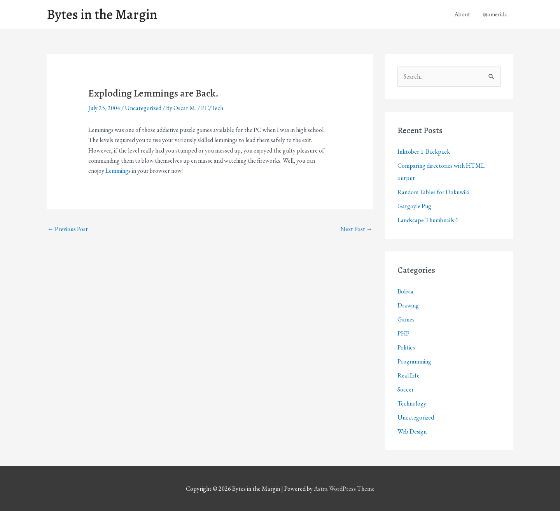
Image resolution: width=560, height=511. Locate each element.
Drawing (408, 305)
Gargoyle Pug (414, 206)
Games (406, 319)
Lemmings (118, 171)
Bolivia (405, 291)
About (462, 14)
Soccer (405, 389)
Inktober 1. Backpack (423, 152)
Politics (406, 347)
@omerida (495, 14)
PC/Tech (212, 108)
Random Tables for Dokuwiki (433, 192)
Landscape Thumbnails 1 (427, 220)
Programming (414, 361)
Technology (411, 403)
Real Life (408, 375)
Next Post (356, 229)
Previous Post (67, 229)
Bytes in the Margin (102, 14)
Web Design (412, 431)
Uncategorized (143, 108)
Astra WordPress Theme (344, 489)
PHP (403, 333)
